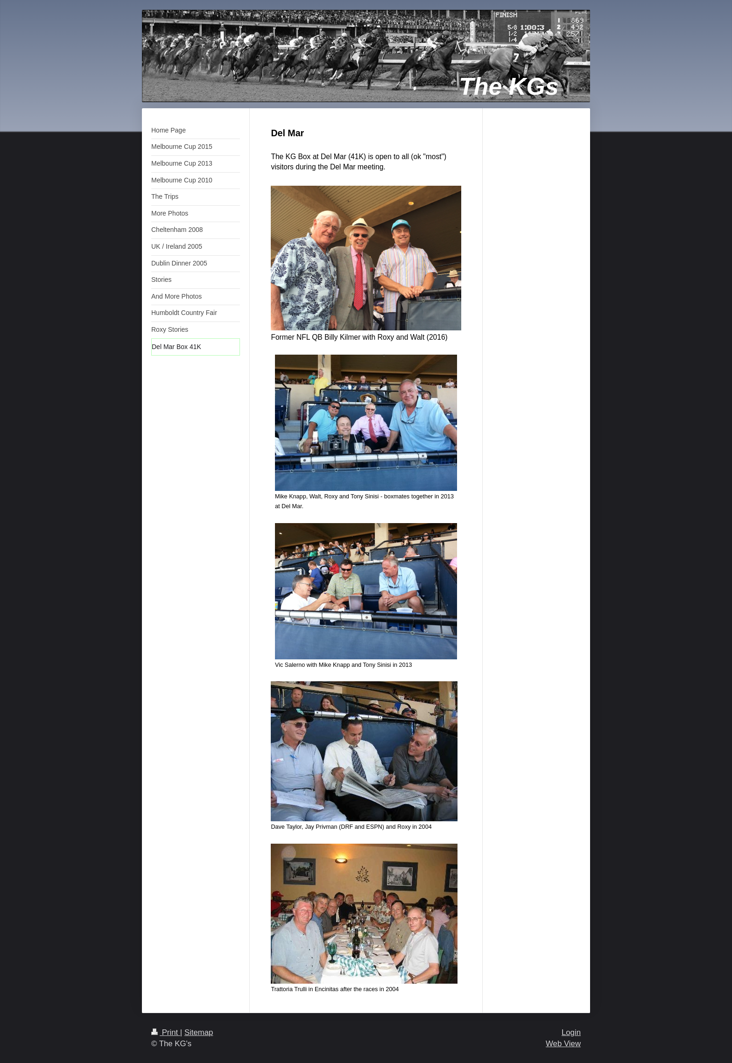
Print (165, 1032)
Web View (563, 1043)
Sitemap (198, 1032)
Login (571, 1032)
